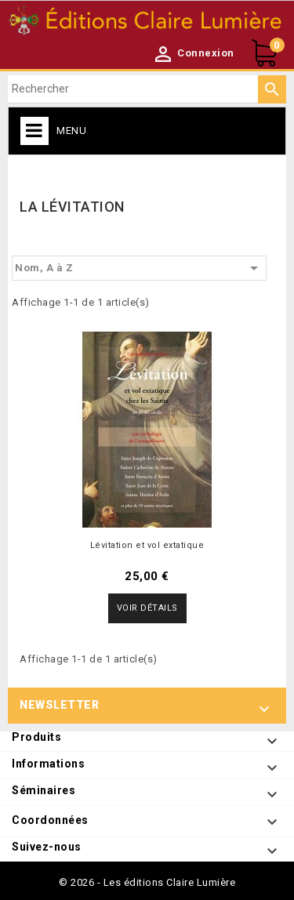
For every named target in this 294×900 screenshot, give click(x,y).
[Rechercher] (147, 89)
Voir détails (147, 608)
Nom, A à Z (139, 268)
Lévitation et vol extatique (147, 545)
